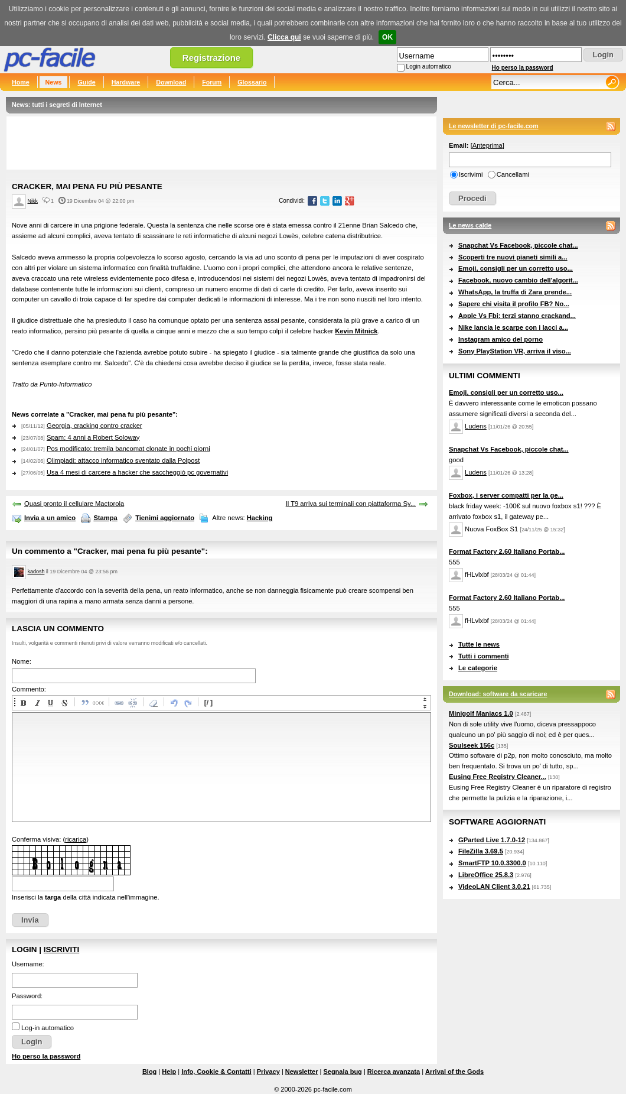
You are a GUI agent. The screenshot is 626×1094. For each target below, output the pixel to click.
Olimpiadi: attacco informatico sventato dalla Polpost (123, 460)
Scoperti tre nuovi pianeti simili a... (513, 257)
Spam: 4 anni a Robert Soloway (93, 437)
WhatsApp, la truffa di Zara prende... (515, 292)
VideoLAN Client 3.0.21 (494, 886)
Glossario (251, 82)
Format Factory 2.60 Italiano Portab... (507, 551)
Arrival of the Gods (454, 1071)
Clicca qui (284, 37)
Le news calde (470, 225)
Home (21, 82)
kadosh (36, 571)
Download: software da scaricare (498, 693)
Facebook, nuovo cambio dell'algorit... (518, 280)
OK (387, 37)
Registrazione (211, 58)
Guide (86, 82)
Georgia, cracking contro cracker (94, 425)
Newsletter (301, 1071)
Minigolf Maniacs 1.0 (481, 713)
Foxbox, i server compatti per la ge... (506, 495)
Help (169, 1071)
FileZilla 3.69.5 (480, 851)
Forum (211, 82)
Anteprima (487, 145)
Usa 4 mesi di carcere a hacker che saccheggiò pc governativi (137, 472)
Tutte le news (479, 644)
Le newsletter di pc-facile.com (494, 125)
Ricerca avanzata (393, 1071)
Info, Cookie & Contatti (216, 1071)
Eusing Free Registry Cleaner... (497, 776)
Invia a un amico (50, 517)
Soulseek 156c (471, 745)
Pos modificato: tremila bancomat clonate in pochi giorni (128, 448)
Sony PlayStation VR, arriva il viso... (514, 351)
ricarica (75, 839)
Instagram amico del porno (500, 339)
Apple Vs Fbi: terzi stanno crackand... (517, 315)
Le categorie (477, 667)
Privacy (268, 1071)
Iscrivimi (470, 174)
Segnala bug (342, 1071)
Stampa (105, 517)
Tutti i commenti (483, 656)
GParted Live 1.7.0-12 (491, 839)
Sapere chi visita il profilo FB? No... (513, 303)
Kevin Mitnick (356, 331)
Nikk (33, 201)
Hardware (126, 82)
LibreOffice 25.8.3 (485, 874)
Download (171, 82)
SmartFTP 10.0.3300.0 (492, 862)
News (53, 82)
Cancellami (513, 174)
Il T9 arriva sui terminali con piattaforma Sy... (351, 503)
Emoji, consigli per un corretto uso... (515, 268)
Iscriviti (61, 949)
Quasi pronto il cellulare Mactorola (74, 503)
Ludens (476, 426)
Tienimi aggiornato (164, 517)
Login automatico (428, 66)
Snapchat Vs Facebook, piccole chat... (518, 245)
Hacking (260, 517)
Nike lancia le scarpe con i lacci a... (513, 327)
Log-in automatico (47, 1027)
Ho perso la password (522, 67)
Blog (149, 1071)
